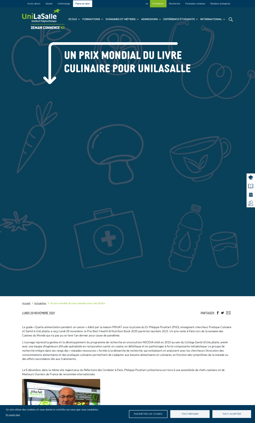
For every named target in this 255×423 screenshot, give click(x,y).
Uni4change (64, 3)
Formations (158, 3)
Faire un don (83, 3)
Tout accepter (231, 414)
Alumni (49, 3)
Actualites (40, 303)
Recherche (174, 3)
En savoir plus (13, 414)
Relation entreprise (220, 3)
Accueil (26, 303)
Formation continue (195, 3)
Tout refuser (189, 414)
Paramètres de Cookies (148, 414)
